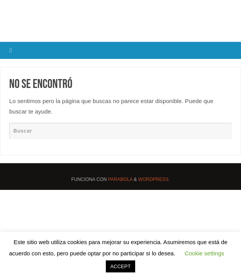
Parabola (120, 179)
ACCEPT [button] (120, 266)
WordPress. (154, 179)
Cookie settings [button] (204, 253)
